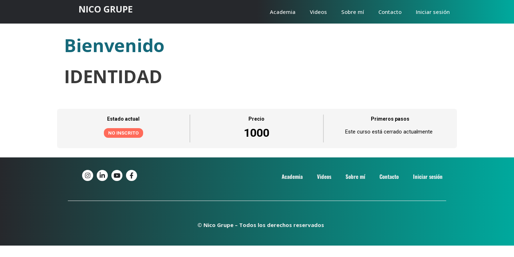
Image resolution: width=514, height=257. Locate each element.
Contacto (390, 11)
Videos (318, 11)
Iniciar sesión (433, 11)
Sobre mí (352, 11)
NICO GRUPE (106, 9)
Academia (283, 11)
